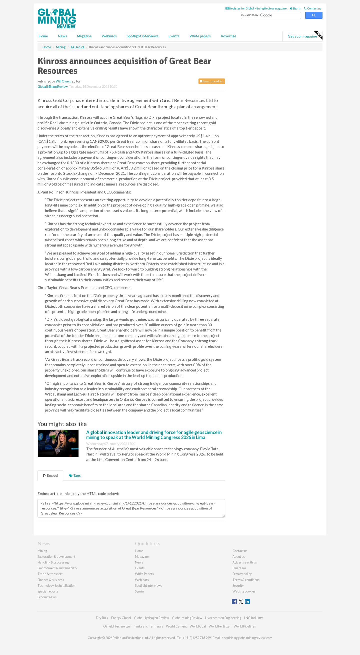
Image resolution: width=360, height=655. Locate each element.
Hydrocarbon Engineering (223, 618)
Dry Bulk (102, 618)
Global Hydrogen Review (151, 618)
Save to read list (212, 81)
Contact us (312, 8)
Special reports (48, 591)
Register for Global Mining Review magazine (256, 8)
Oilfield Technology (117, 626)
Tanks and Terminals (148, 626)
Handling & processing (53, 562)
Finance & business (51, 580)
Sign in (295, 8)
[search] (271, 15)
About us (238, 556)
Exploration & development (56, 556)
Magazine (84, 36)
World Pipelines (245, 626)
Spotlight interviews (142, 36)
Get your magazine (305, 35)
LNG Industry (253, 618)
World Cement (176, 626)
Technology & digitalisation (56, 586)
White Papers (144, 574)
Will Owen (63, 81)
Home (43, 36)
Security (238, 586)
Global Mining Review (53, 86)
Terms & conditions (246, 580)
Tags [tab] (75, 475)
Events (174, 36)
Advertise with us (244, 562)
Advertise (228, 36)
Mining (42, 551)
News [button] (62, 36)
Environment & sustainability (57, 568)
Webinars (109, 36)
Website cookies (244, 591)
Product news (47, 597)
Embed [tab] (50, 475)
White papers (200, 36)
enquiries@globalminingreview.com (247, 638)
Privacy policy (242, 574)
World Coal (198, 626)
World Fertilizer (220, 626)
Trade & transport (50, 574)
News (139, 562)
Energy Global (121, 618)
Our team (239, 568)
